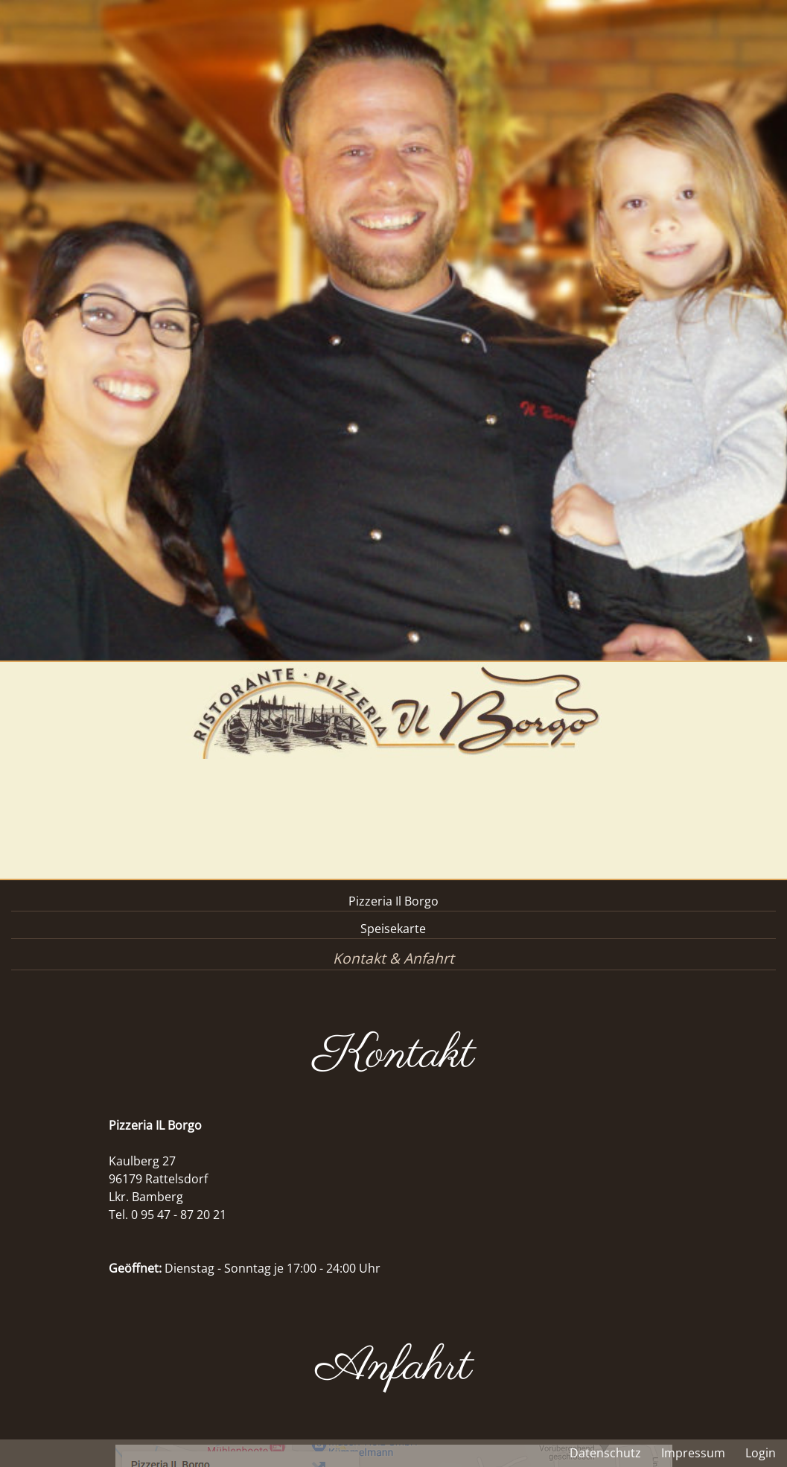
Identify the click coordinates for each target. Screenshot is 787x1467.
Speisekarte (393, 928)
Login (760, 1453)
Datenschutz (605, 1453)
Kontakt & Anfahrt (393, 958)
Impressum (693, 1453)
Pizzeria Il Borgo (393, 901)
